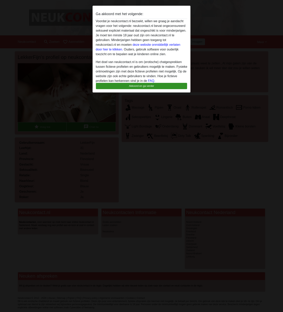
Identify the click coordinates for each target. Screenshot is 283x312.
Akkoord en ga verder (141, 85)
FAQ (151, 80)
